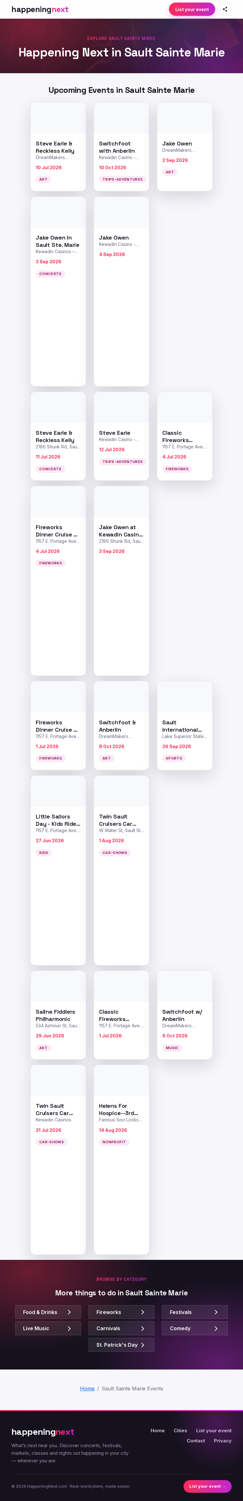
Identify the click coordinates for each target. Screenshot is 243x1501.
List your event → (207, 1486)
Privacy (223, 1441)
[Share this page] (225, 9)
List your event (192, 9)
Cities (180, 1430)
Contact (196, 1441)
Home (158, 1430)
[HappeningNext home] (40, 9)
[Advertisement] (185, 291)
